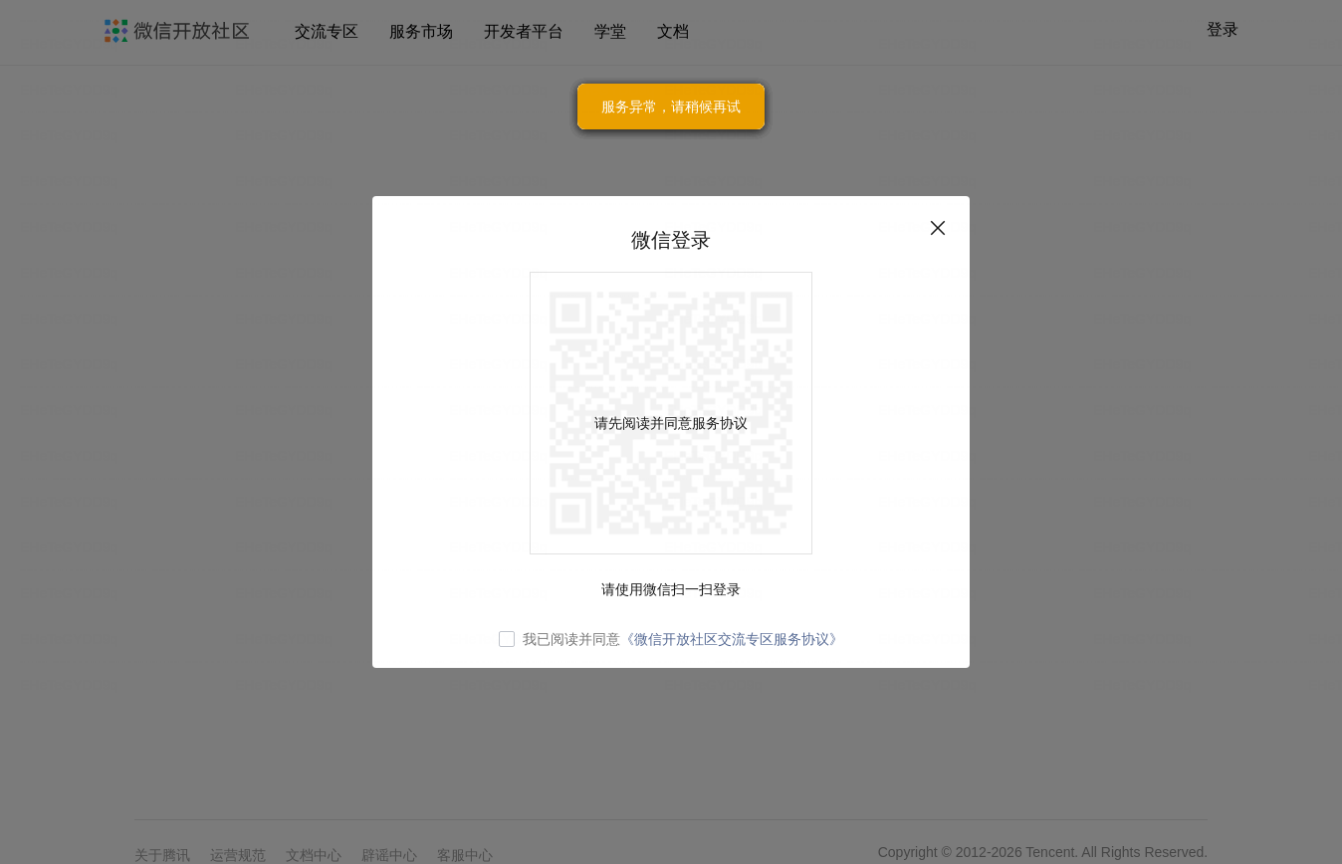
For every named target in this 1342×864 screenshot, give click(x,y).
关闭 (938, 228)
